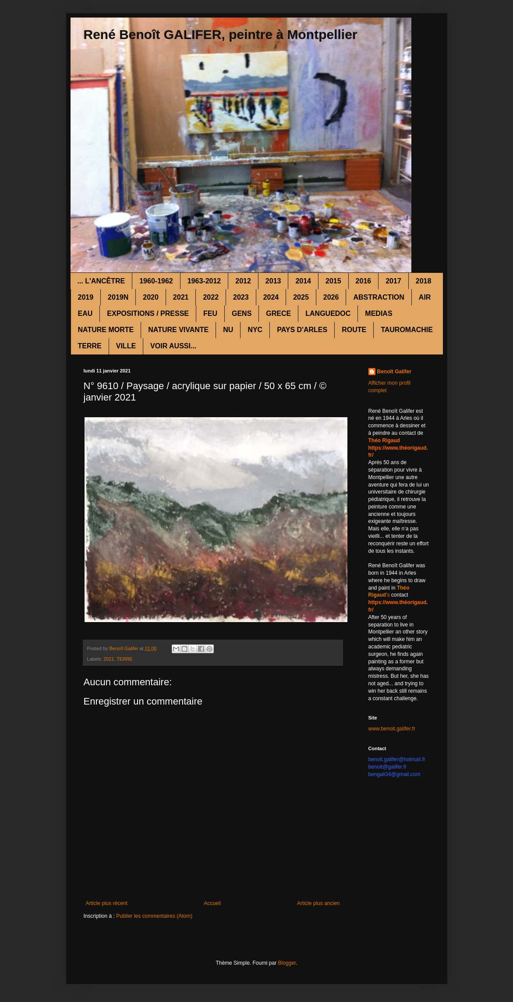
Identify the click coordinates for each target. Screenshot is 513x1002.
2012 (243, 281)
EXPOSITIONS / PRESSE (148, 313)
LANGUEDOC (327, 313)
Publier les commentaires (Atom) (154, 916)
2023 (241, 297)
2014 (303, 281)
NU (228, 329)
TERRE (90, 346)
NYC (255, 329)
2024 (271, 297)
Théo (403, 588)
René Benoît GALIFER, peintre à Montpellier (220, 34)
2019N (118, 297)
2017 (393, 281)
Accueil (212, 903)
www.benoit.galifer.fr (391, 729)
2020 (151, 297)
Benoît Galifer (394, 372)
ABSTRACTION (378, 297)
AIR (425, 297)
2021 (181, 297)
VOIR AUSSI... (173, 346)
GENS (241, 313)
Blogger (287, 963)
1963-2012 (204, 281)
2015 (333, 281)
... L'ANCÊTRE (101, 281)
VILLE (126, 346)
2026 (331, 297)
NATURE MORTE (106, 329)
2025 (301, 297)
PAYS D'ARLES (302, 329)
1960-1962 (156, 281)
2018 (424, 281)
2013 (273, 281)
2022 (211, 297)
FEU (210, 313)
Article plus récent (106, 903)
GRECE (278, 313)
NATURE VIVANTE (178, 329)
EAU (85, 313)
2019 (86, 297)
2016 (363, 281)
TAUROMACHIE (407, 329)
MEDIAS (378, 313)
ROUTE (354, 329)
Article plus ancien (318, 903)
